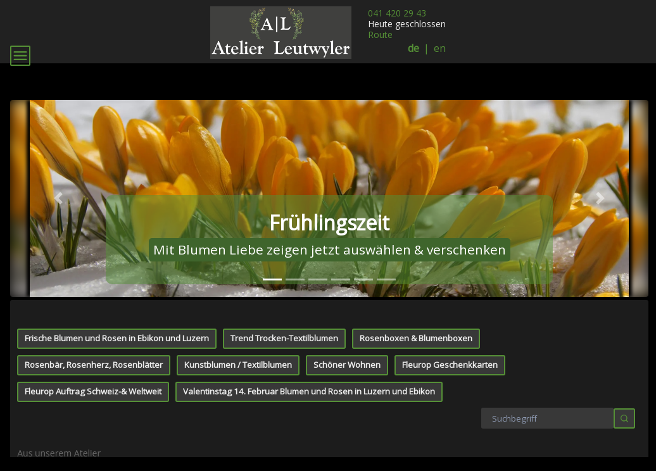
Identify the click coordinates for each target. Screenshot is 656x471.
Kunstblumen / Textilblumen (238, 364)
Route (380, 34)
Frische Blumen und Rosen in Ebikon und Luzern (117, 338)
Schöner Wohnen (347, 364)
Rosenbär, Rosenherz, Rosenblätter (94, 364)
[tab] (272, 279)
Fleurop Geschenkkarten (450, 364)
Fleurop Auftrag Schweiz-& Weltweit (93, 391)
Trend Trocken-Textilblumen (284, 338)
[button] (58, 198)
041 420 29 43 (397, 13)
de (413, 48)
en (440, 48)
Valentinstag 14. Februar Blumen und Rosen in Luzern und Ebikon (309, 391)
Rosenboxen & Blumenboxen (416, 338)
